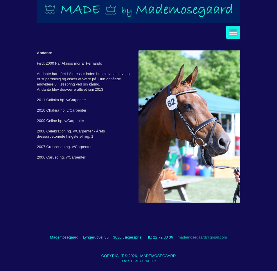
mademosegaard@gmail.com (202, 237)
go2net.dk (148, 261)
